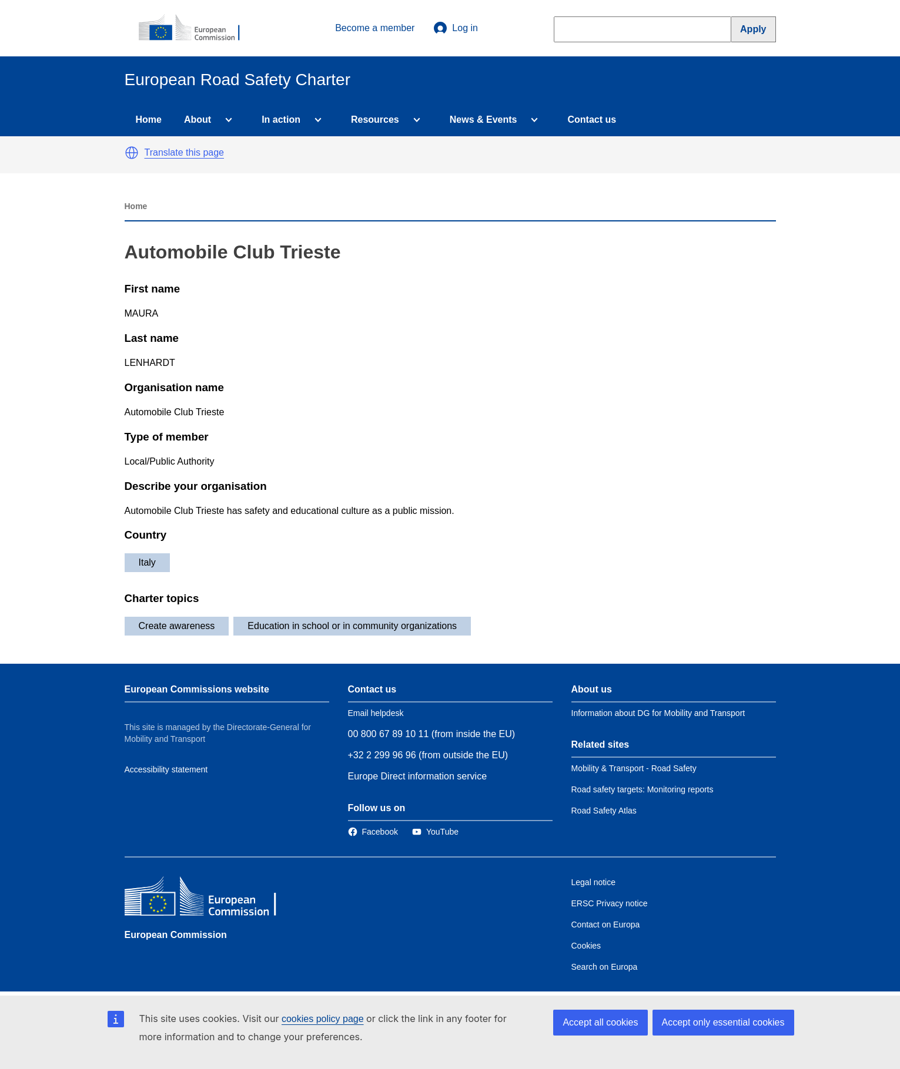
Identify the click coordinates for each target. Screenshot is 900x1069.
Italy (147, 562)
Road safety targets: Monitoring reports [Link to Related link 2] (642, 789)
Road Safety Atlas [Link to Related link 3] (604, 810)
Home (149, 120)
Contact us (591, 120)
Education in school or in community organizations (352, 626)
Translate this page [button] (184, 152)
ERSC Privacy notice (609, 903)
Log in (455, 28)
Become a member (374, 28)
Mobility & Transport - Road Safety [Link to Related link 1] (634, 768)
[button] (132, 153)
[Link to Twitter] (435, 832)
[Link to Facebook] (373, 832)
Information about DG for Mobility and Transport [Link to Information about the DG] (658, 713)
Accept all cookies (600, 1022)
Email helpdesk (376, 713)
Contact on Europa (605, 924)
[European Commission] (196, 28)
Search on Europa (604, 966)
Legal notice (593, 882)
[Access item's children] (226, 119)
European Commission (176, 935)
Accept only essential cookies (723, 1022)
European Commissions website (197, 689)
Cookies (586, 945)
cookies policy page (323, 1019)
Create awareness (177, 626)
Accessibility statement (166, 769)
